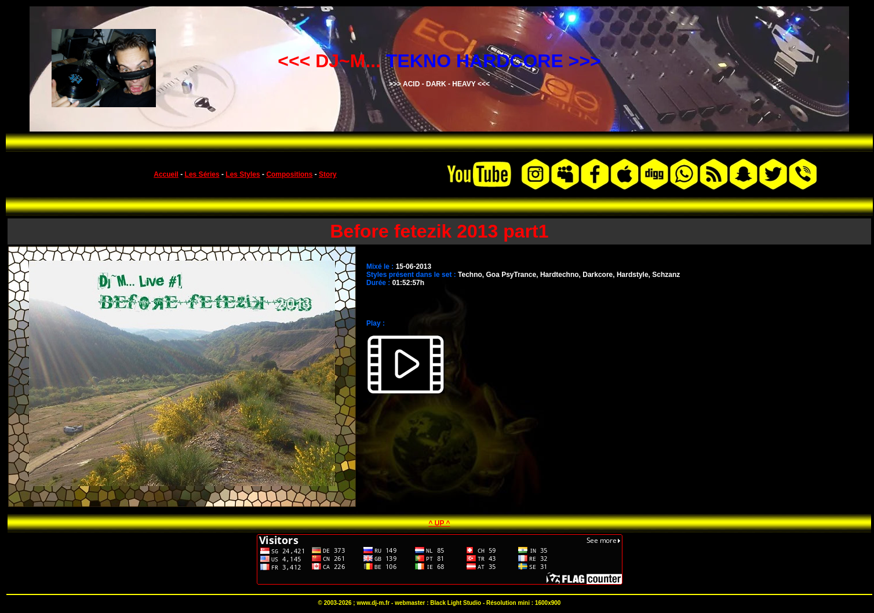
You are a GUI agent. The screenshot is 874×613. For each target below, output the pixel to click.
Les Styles (242, 174)
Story (328, 174)
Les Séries (202, 174)
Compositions (289, 174)
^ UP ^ (439, 523)
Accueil (166, 174)
